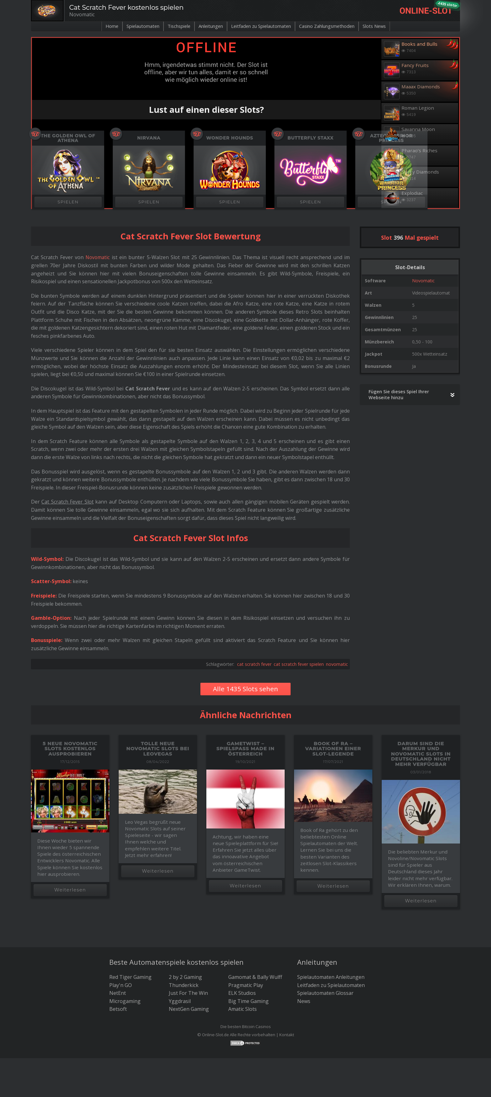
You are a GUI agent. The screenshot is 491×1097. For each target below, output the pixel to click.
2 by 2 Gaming (185, 977)
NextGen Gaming (189, 1009)
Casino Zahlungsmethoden (336, 26)
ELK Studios (242, 993)
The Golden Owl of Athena (68, 138)
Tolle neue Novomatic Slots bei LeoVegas (158, 748)
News (303, 1001)
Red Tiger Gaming (130, 977)
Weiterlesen (70, 890)
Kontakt (286, 1034)
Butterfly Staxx (310, 138)
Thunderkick (184, 985)
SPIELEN (68, 202)
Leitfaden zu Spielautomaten (262, 26)
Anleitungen (205, 26)
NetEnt (117, 993)
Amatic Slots (242, 1009)
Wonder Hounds (229, 138)
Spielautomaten (130, 26)
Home (96, 26)
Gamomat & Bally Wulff (255, 977)
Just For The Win (188, 993)
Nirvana (148, 138)
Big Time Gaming (248, 1001)
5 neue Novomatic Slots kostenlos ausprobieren (70, 748)
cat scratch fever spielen (299, 664)
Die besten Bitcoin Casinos (245, 1026)
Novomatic (423, 281)
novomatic (337, 664)
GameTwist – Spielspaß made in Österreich (245, 748)
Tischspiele (170, 26)
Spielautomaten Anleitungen (330, 977)
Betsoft (118, 1009)
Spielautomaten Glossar (325, 993)
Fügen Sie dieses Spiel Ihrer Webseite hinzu (399, 394)
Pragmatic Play (245, 985)
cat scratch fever (254, 664)
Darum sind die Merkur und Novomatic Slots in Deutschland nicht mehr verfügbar (421, 753)
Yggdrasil (180, 1001)
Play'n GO (120, 985)
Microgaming (125, 1001)
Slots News (389, 26)
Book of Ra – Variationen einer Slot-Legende (333, 748)
